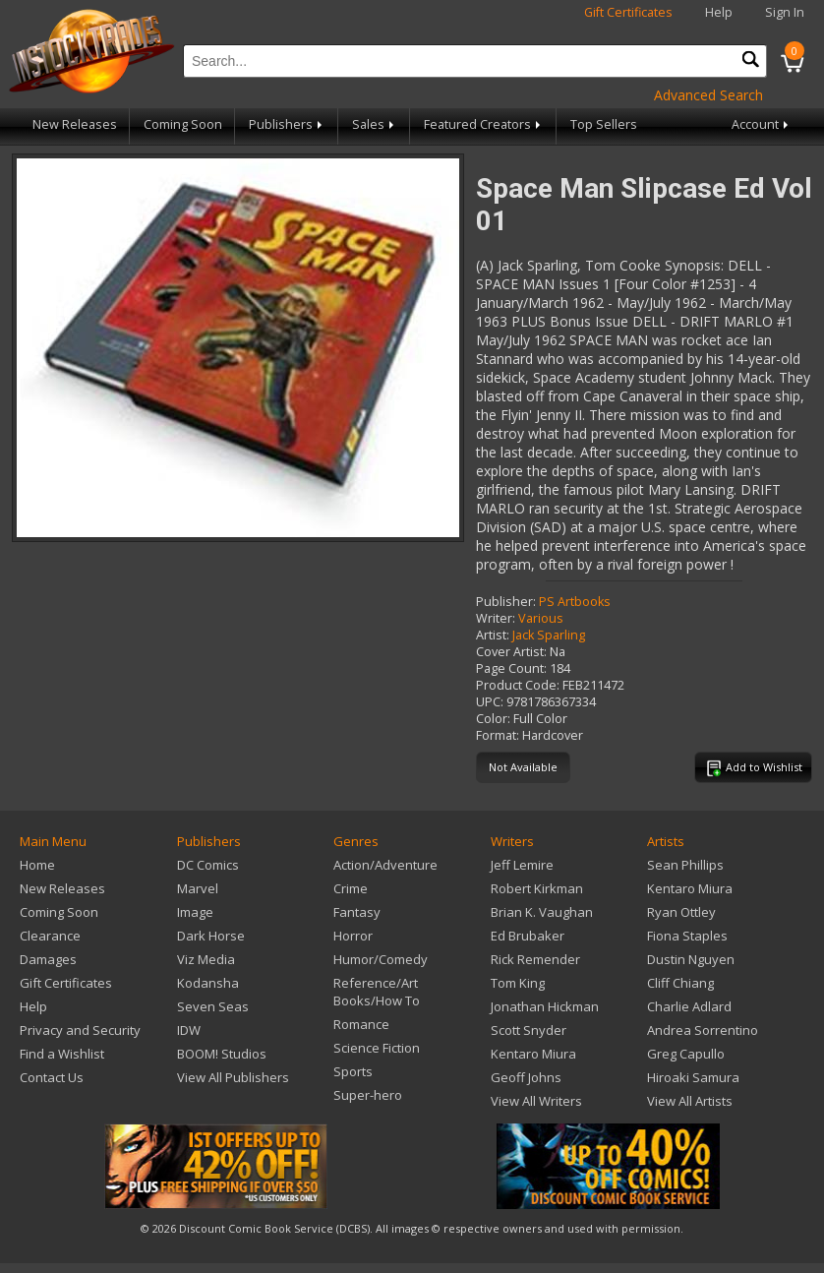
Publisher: (506, 601)
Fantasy (357, 912)
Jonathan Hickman (545, 1006)
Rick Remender (535, 959)
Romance (361, 1024)
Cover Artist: (511, 651)
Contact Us (52, 1077)
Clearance (50, 935)
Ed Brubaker (527, 935)
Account (762, 124)
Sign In (784, 12)
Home (37, 865)
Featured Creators (484, 124)
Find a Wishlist (62, 1053)
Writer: (495, 618)
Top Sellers (603, 124)
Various (540, 618)
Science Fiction (376, 1048)
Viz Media (206, 959)
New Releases (74, 124)
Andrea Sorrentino (702, 1030)
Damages (48, 959)
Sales (374, 124)
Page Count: (511, 668)
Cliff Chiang (680, 983)
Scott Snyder (528, 1030)
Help (719, 12)
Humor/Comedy (380, 959)
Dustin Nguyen (691, 959)
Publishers (287, 124)
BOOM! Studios (221, 1053)
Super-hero (367, 1095)
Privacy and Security (80, 1030)
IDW (189, 1030)
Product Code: (517, 685)
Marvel (197, 888)
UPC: (489, 702)
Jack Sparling (548, 635)
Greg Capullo (686, 1053)
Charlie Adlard (689, 1006)
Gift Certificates (628, 12)
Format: (497, 735)
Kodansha (208, 983)
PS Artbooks (575, 601)
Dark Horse (211, 935)
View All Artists (690, 1101)
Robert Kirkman (537, 888)
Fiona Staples (687, 935)
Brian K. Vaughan (542, 912)
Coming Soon (183, 124)
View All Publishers (233, 1077)
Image (195, 912)
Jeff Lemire (522, 865)
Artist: (492, 635)
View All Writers (536, 1101)
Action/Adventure (385, 865)
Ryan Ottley (681, 912)
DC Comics (208, 865)
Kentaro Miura (533, 1053)
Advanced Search (708, 95)
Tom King (518, 983)
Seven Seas (213, 1006)
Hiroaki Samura (693, 1077)
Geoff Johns (526, 1077)
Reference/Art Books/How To (376, 991)
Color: (493, 718)
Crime (350, 888)
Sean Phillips (685, 865)
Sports (353, 1071)
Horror (353, 935)
